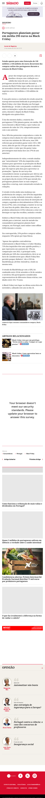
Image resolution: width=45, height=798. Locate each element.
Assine (27, 3)
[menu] (3, 3)
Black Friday (30, 454)
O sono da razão (18, 742)
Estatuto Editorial (10, 784)
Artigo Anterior (9, 459)
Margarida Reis (7, 688)
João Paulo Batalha (7, 748)
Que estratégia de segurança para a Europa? (27, 706)
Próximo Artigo (35, 459)
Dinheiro (6, 22)
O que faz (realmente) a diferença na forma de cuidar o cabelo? (22, 616)
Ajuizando (16, 683)
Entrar (35, 3)
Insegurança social (24, 744)
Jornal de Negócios (10, 46)
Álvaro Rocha (7, 727)
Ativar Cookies (32, 788)
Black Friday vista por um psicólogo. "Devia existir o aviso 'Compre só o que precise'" (27, 342)
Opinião (8, 667)
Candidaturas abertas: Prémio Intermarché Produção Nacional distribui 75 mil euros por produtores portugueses (22, 579)
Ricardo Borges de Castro (7, 709)
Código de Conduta (13, 788)
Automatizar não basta (26, 685)
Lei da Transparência (33, 784)
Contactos (23, 788)
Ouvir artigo (8, 28)
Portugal (19, 454)
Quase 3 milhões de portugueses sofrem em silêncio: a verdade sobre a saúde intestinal (21, 541)
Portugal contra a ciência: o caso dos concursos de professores (28, 725)
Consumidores (8, 454)
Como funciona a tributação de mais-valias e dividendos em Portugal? (22, 504)
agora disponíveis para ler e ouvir (23, 13)
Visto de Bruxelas (18, 702)
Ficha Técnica (21, 784)
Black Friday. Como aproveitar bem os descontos (26, 354)
